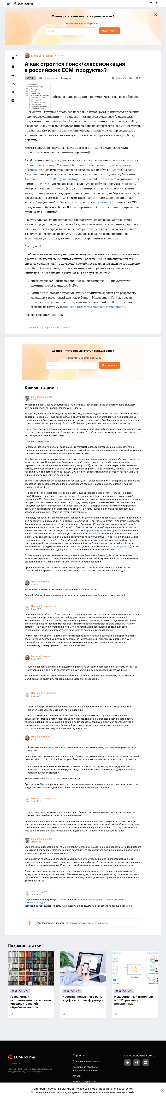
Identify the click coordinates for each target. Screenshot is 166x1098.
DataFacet (127, 184)
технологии (33, 327)
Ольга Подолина (40, 891)
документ (104, 202)
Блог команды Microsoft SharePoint (61, 165)
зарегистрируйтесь (98, 923)
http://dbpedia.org (120, 546)
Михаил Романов (40, 581)
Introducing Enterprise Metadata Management (92, 307)
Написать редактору (84, 1081)
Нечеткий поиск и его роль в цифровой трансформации (82, 998)
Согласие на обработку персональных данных (85, 1069)
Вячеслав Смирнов (41, 396)
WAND (44, 184)
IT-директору (20, 991)
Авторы (76, 1075)
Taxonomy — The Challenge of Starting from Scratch (60, 179)
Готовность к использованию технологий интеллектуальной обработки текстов (30, 1002)
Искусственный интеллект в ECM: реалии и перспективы (133, 1000)
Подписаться (109, 30)
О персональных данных (86, 1061)
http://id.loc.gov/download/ (98, 530)
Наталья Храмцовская (43, 606)
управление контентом (57, 327)
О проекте (78, 1055)
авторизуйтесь (74, 923)
